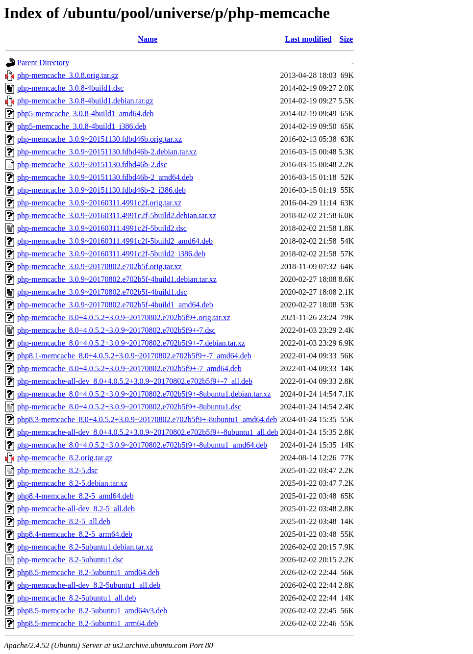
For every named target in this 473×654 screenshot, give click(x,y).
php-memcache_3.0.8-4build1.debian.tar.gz (85, 101)
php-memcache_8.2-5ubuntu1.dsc (70, 559)
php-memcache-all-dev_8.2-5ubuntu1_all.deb (88, 585)
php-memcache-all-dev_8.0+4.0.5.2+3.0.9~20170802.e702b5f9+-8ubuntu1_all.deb (147, 432)
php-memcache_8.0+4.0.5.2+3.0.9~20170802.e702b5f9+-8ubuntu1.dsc (129, 406)
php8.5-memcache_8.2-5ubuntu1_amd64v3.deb (92, 610)
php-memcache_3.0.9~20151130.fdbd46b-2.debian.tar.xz (107, 152)
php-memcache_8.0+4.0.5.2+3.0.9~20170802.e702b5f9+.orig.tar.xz (123, 317)
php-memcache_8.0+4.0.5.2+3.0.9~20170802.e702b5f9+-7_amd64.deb (129, 368)
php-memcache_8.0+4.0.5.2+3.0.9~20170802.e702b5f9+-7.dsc (116, 330)
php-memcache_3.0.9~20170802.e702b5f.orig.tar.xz (99, 266)
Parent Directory (43, 62)
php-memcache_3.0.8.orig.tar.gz (68, 75)
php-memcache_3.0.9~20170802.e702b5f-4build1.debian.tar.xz (117, 279)
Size (346, 39)
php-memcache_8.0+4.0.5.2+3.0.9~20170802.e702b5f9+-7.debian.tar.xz (131, 343)
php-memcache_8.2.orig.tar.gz (65, 457)
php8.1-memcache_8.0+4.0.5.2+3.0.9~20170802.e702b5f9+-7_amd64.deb (134, 356)
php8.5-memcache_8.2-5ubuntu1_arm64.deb (87, 623)
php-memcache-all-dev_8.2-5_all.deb (76, 508)
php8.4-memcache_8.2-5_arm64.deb (74, 534)
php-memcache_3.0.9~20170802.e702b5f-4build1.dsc (102, 292)
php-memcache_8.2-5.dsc (57, 470)
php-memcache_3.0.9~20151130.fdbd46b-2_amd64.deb (105, 177)
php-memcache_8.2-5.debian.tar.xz (72, 483)
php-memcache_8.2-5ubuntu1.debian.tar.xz (85, 547)
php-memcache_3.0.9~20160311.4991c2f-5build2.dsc (102, 228)
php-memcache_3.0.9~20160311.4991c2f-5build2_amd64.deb (115, 241)
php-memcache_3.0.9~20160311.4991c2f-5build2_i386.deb (111, 254)
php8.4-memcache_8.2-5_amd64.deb (75, 496)
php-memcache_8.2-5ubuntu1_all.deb (76, 598)
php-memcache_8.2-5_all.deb (63, 521)
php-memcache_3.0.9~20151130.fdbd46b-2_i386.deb (101, 190)
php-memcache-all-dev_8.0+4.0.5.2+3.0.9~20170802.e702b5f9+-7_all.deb (134, 381)
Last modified (308, 39)
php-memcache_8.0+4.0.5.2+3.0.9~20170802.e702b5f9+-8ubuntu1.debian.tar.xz (144, 394)
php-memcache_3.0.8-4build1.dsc (70, 88)
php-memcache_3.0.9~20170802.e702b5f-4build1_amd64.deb (115, 305)
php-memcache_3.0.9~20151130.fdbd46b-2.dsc (92, 164)
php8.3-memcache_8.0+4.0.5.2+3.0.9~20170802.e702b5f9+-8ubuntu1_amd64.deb (147, 419)
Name (147, 39)
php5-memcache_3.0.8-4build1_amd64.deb (85, 113)
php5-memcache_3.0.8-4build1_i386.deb (82, 126)
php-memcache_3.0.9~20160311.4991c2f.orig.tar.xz (99, 203)
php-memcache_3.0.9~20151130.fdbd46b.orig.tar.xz (99, 139)
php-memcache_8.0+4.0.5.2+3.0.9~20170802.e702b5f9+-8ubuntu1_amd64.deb (142, 445)
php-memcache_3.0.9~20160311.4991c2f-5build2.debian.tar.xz (116, 215)
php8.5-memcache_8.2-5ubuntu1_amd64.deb (88, 572)
